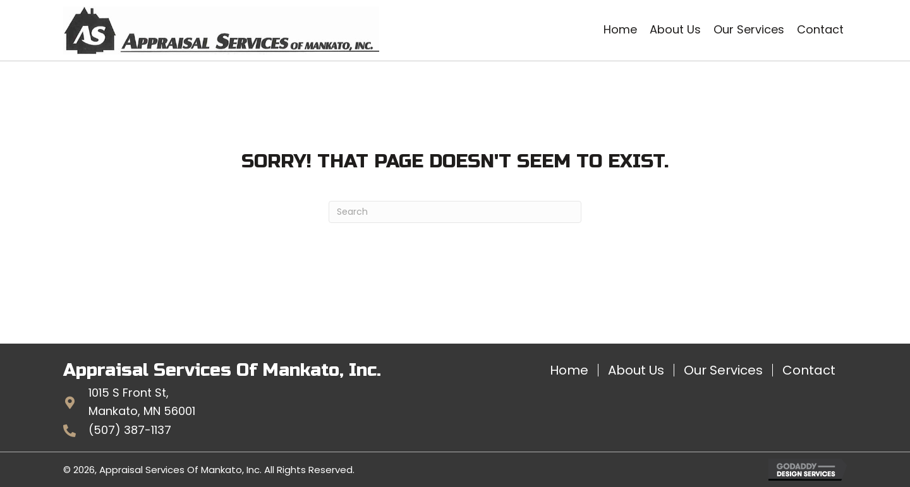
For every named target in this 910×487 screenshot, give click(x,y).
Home (569, 370)
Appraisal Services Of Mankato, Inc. (222, 370)
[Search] (455, 212)
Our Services (723, 370)
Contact (808, 370)
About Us (636, 370)
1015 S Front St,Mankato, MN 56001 (141, 402)
